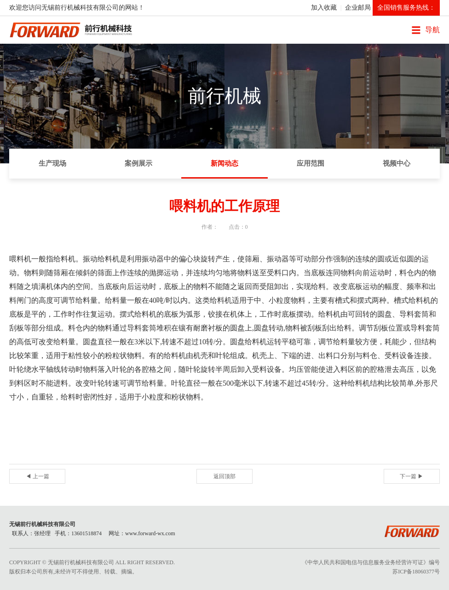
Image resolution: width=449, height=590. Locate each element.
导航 (432, 30)
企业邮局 (358, 7)
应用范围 (310, 163)
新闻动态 (224, 163)
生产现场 (52, 163)
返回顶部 (224, 476)
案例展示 (138, 163)
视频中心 (396, 163)
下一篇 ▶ (411, 476)
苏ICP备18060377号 (416, 571)
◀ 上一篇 (37, 476)
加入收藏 (324, 7)
